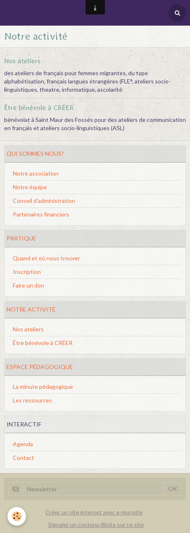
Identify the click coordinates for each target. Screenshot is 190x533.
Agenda (23, 443)
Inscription (27, 271)
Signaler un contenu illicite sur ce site (96, 524)
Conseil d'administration (44, 200)
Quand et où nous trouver (46, 258)
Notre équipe (30, 186)
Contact (23, 457)
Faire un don (28, 285)
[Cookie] (16, 516)
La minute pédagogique (43, 386)
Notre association (36, 173)
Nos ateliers (22, 60)
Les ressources (32, 400)
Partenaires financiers (41, 214)
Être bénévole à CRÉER (39, 107)
